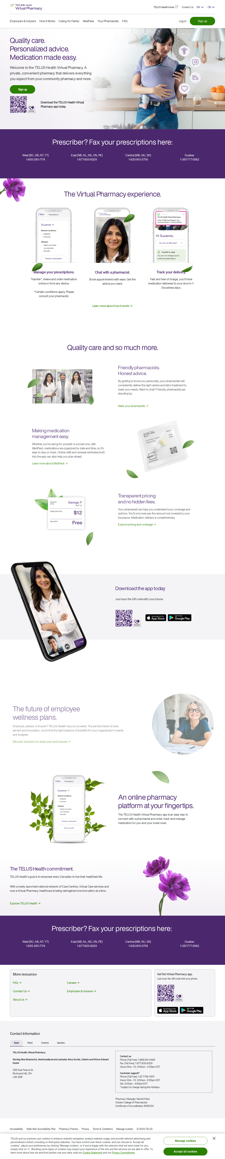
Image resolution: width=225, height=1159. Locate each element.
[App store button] (167, 1010)
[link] (164, 7)
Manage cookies (124, 1129)
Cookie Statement (92, 1152)
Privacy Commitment (123, 1152)
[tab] (16, 1043)
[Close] (214, 1138)
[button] (200, 7)
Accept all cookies (185, 1151)
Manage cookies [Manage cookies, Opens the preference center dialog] (185, 1140)
